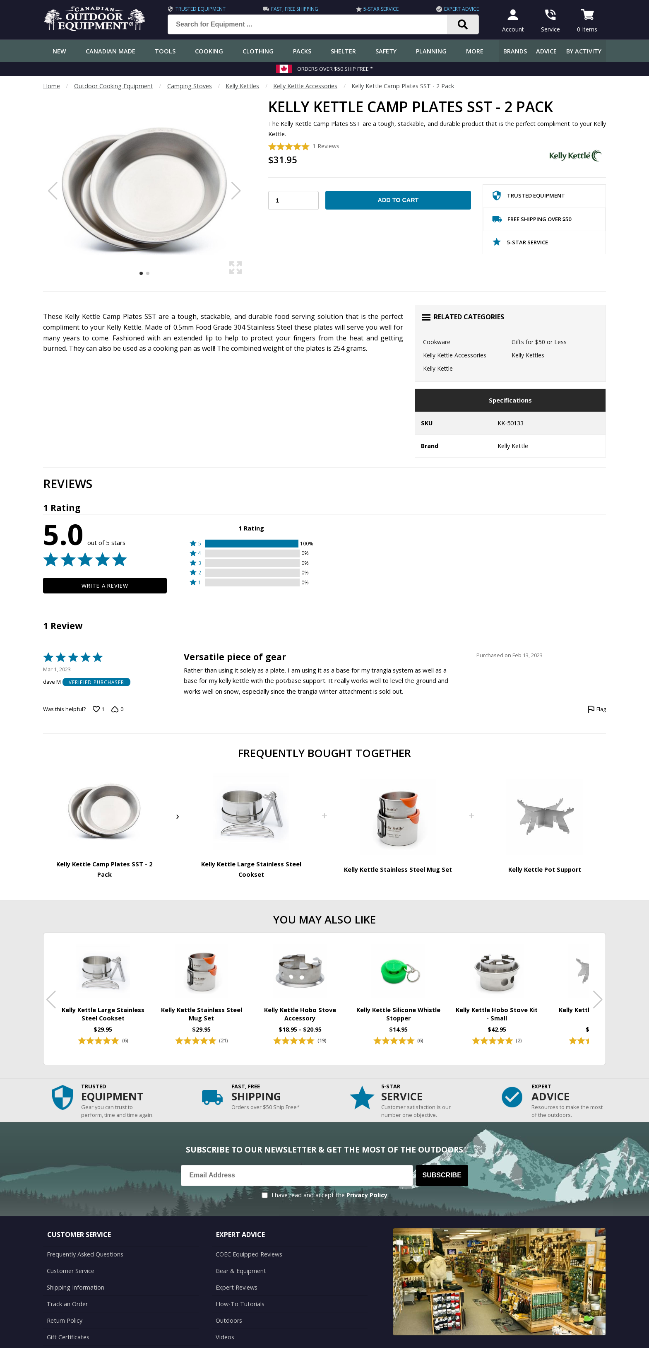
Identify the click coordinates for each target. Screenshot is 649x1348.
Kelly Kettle (438, 368)
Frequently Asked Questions (85, 1254)
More (474, 51)
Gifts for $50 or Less (539, 342)
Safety (386, 51)
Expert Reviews (236, 1287)
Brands (515, 51)
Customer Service (70, 1271)
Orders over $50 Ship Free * (335, 68)
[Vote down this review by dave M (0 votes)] (117, 709)
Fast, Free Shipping (294, 8)
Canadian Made (110, 51)
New (59, 51)
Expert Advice (461, 8)
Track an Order (67, 1304)
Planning (431, 51)
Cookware (436, 342)
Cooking (209, 51)
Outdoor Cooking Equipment (113, 86)
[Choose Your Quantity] (293, 200)
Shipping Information (75, 1287)
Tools (165, 51)
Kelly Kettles (242, 86)
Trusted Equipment (200, 8)
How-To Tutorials (240, 1304)
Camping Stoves (189, 86)
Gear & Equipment (241, 1271)
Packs (302, 51)
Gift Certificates (68, 1337)
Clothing (258, 51)
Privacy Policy (366, 1195)
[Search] (463, 24)
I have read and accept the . (330, 1195)
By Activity (583, 51)
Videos (225, 1337)
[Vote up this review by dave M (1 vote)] (98, 709)
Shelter (343, 51)
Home (51, 86)
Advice (546, 51)
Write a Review (105, 585)
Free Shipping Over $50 (531, 221)
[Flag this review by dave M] (597, 709)
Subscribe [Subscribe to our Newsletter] (442, 1175)
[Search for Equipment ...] (314, 24)
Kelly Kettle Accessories (305, 86)
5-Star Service (381, 8)
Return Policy (64, 1320)
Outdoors (229, 1320)
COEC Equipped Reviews (249, 1254)
